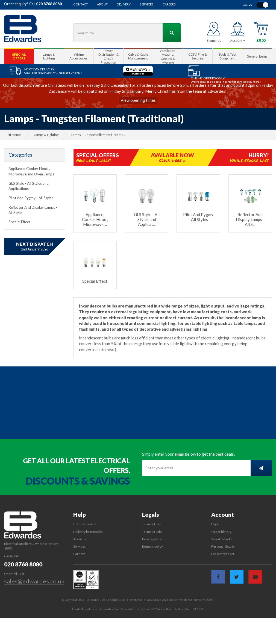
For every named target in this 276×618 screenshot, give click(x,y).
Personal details (223, 546)
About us (79, 539)
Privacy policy (152, 539)
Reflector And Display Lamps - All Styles (32, 210)
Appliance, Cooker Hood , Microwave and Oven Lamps (31, 171)
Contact (80, 4)
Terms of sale (152, 532)
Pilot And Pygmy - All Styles (30, 198)
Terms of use (151, 524)
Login (215, 524)
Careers (169, 4)
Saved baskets (221, 539)
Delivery (124, 4)
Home (14, 135)
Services (147, 4)
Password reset (222, 554)
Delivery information (88, 532)
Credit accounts (84, 524)
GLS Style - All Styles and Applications (28, 186)
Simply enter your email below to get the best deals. (188, 454)
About (102, 4)
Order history (221, 532)
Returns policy (152, 546)
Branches (214, 40)
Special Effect (19, 222)
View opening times (138, 100)
